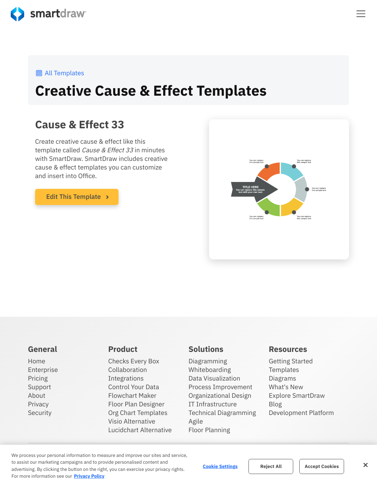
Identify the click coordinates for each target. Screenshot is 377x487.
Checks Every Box (133, 361)
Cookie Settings (220, 466)
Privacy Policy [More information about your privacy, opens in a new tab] (89, 476)
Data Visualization (214, 378)
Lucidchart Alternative (140, 430)
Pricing (38, 378)
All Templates (59, 73)
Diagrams (282, 378)
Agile (196, 421)
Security (40, 413)
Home (36, 361)
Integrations (126, 378)
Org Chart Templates (138, 413)
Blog (275, 404)
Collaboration (127, 370)
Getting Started (291, 361)
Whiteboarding (210, 370)
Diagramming (208, 361)
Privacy (38, 404)
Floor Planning (209, 430)
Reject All (271, 466)
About (36, 395)
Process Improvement (220, 387)
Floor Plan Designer (136, 404)
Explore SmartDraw (297, 395)
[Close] (365, 465)
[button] (361, 13)
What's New (286, 387)
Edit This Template (73, 196)
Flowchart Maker (132, 395)
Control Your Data (133, 387)
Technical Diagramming (222, 413)
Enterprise (43, 370)
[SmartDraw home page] (48, 14)
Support (39, 387)
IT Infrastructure (213, 404)
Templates (284, 370)
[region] (188, 466)
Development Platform (301, 413)
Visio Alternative (131, 421)
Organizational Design (220, 395)
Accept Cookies (322, 466)
